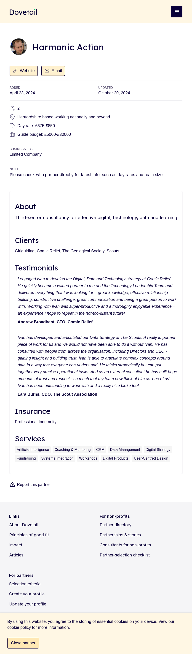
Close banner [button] (23, 643)
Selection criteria (24, 583)
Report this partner (34, 484)
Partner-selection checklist (125, 555)
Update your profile (27, 604)
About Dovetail (23, 524)
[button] (176, 11)
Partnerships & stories (120, 534)
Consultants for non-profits (125, 544)
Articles (16, 555)
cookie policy (19, 627)
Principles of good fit (29, 534)
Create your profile (27, 593)
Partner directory (115, 524)
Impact (15, 544)
